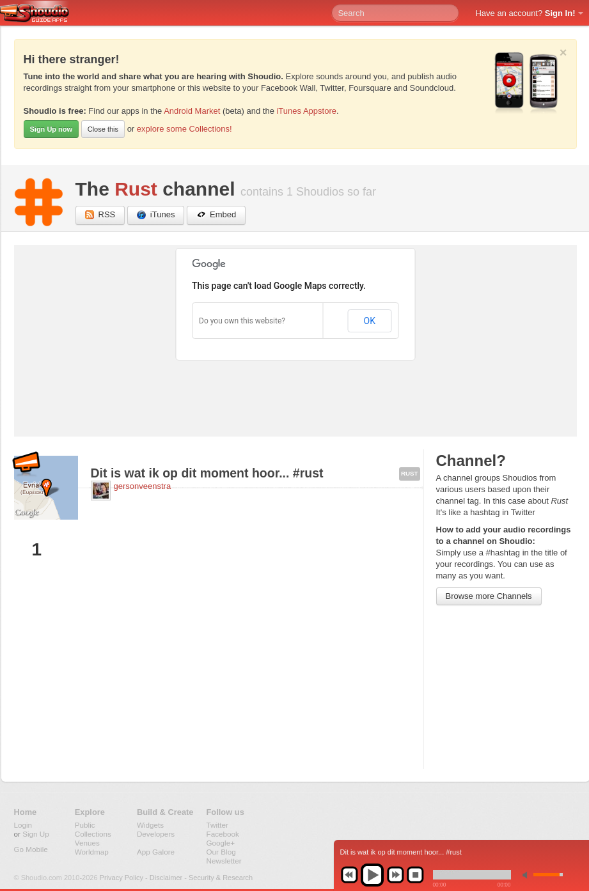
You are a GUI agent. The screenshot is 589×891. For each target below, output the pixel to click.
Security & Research (221, 877)
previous (349, 875)
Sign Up (35, 834)
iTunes (156, 215)
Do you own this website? (242, 320)
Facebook (223, 834)
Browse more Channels (489, 596)
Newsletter (224, 860)
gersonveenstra (142, 486)
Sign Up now (51, 129)
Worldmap (92, 852)
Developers (156, 834)
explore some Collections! (184, 129)
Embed (216, 215)
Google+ (221, 843)
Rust (135, 188)
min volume (527, 874)
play (372, 875)
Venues (87, 843)
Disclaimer (166, 877)
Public (85, 825)
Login (23, 825)
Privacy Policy (121, 877)
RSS (100, 215)
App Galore (156, 852)
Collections (93, 834)
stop (415, 875)
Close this (103, 129)
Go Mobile (31, 849)
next (395, 875)
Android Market (192, 111)
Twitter (217, 825)
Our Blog (221, 852)
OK (369, 321)
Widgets (150, 825)
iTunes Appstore (306, 111)
